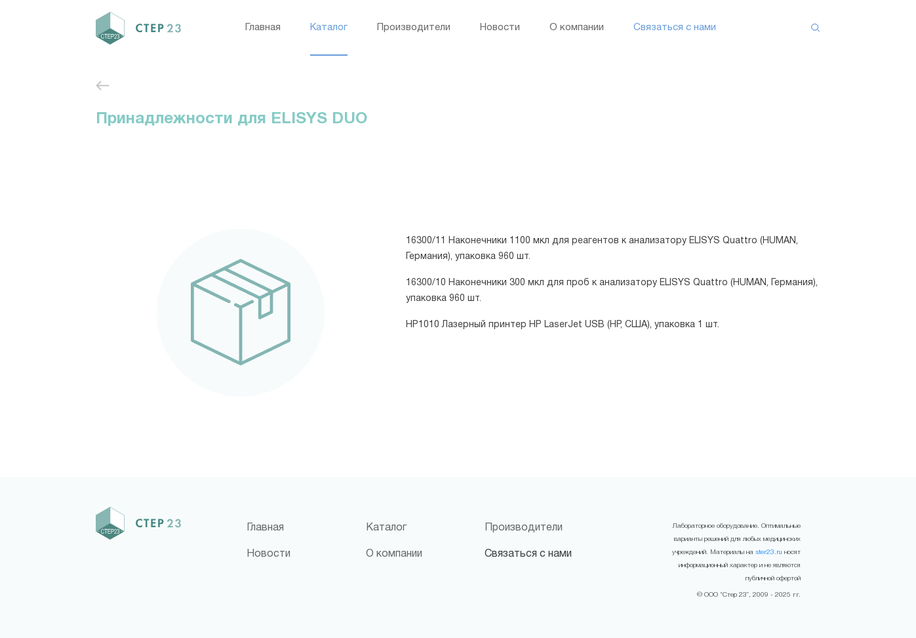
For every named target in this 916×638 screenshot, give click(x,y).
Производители (413, 27)
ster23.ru (768, 552)
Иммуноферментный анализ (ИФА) (103, 85)
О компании (576, 27)
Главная (263, 27)
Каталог (329, 27)
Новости (500, 27)
